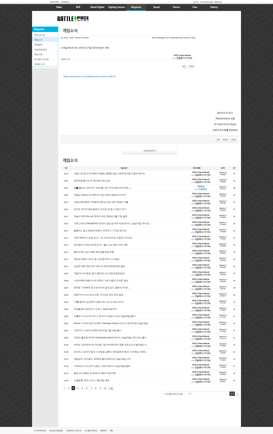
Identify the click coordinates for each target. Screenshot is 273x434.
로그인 (196, 2)
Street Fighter (97, 7)
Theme (176, 7)
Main (59, 7)
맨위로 (225, 139)
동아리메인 (54, 2)
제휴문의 (103, 430)
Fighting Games (116, 7)
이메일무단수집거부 (73, 430)
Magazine (136, 7)
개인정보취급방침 (56, 430)
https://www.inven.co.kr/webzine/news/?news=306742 (89, 76)
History (214, 7)
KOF (78, 7)
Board (156, 7)
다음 (110, 388)
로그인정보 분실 (206, 2)
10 (105, 388)
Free (195, 7)
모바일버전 (65, 2)
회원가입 (217, 2)
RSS (111, 430)
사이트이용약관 (40, 430)
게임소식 (70, 31)
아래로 (191, 66)
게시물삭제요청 (91, 430)
